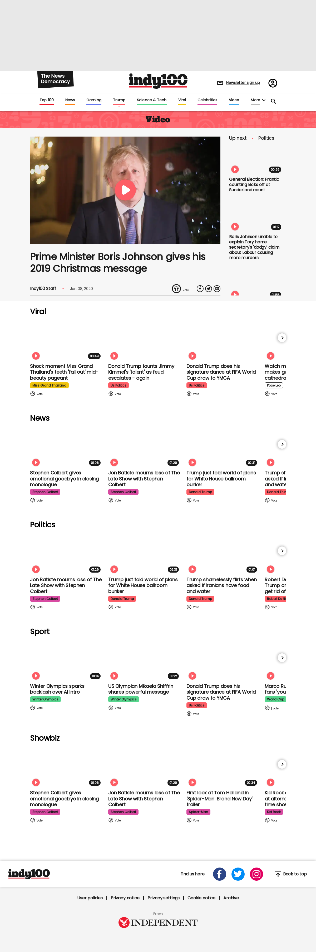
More (255, 100)
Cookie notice (201, 898)
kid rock (274, 812)
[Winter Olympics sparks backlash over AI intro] (66, 660)
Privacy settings (163, 898)
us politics (118, 385)
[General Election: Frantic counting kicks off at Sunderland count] (256, 159)
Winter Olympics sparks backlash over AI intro (57, 689)
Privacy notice (125, 898)
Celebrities (207, 100)
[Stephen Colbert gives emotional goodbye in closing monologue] (66, 447)
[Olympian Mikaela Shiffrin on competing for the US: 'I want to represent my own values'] (144, 660)
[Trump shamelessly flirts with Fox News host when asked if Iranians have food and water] (222, 554)
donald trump (200, 492)
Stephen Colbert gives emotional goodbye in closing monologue (64, 478)
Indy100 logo (158, 81)
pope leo (274, 385)
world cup (275, 699)
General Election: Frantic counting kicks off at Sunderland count (254, 184)
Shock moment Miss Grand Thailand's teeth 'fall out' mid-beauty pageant (64, 372)
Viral (182, 100)
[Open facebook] (219, 874)
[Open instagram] (256, 874)
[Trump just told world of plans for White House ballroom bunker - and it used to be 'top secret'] (222, 447)
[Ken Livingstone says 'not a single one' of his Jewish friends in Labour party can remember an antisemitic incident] (256, 284)
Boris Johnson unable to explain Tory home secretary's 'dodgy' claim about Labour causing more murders (254, 247)
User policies (90, 898)
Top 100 (46, 100)
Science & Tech (151, 100)
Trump (119, 100)
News (70, 100)
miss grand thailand (49, 385)
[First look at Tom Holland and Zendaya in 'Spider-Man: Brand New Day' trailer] (222, 767)
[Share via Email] (217, 288)
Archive (231, 898)
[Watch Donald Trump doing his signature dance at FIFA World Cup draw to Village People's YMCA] (222, 340)
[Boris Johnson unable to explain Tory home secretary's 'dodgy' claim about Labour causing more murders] (256, 217)
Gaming (93, 100)
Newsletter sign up (243, 82)
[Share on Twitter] (208, 288)
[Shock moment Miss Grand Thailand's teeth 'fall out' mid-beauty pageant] (66, 340)
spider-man (198, 812)
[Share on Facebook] (200, 288)
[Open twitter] (238, 874)
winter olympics (45, 699)
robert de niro (278, 599)
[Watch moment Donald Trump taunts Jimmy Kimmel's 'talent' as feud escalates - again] (144, 340)
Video (234, 100)
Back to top (291, 874)
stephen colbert (45, 492)
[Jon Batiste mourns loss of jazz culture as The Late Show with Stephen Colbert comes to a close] (144, 447)
